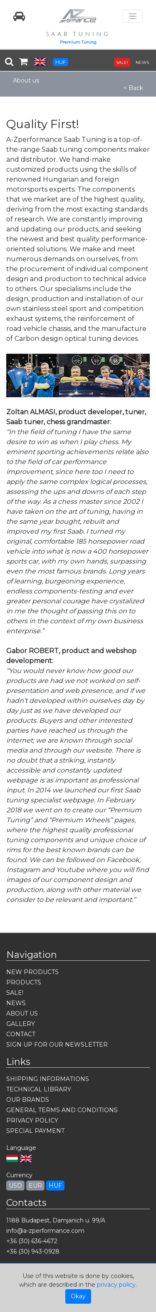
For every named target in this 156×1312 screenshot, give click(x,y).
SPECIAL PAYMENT (35, 1131)
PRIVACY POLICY (32, 1120)
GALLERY (20, 1024)
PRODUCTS (23, 982)
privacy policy (116, 1284)
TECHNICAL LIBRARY (38, 1089)
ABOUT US (22, 1013)
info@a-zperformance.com (45, 1230)
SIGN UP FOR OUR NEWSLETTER (57, 1044)
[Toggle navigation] (133, 16)
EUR (35, 1185)
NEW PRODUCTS (32, 972)
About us (26, 80)
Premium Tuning (78, 42)
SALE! (122, 62)
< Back (133, 88)
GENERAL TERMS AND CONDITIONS (62, 1110)
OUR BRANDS (27, 1099)
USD (15, 1185)
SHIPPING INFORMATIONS (47, 1079)
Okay (78, 1296)
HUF (60, 62)
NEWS (142, 62)
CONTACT (20, 1034)
